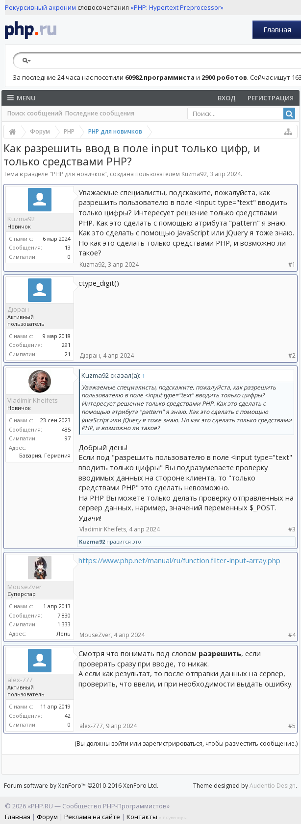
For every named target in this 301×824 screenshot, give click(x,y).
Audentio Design (273, 785)
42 (68, 715)
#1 (292, 264)
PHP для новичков (78, 174)
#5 (292, 726)
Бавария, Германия (45, 455)
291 (66, 344)
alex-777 (19, 679)
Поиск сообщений (34, 113)
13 (68, 247)
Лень (63, 633)
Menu (21, 98)
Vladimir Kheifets (32, 400)
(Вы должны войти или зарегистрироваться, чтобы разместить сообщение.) (186, 743)
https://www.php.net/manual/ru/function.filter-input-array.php (179, 560)
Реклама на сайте (92, 816)
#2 (292, 355)
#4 (292, 635)
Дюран (18, 309)
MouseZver (24, 586)
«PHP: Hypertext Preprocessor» (177, 7)
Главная (277, 29)
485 (66, 429)
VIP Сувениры (173, 817)
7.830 (64, 615)
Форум (47, 816)
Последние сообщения (99, 113)
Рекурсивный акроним (40, 7)
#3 (292, 529)
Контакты (141, 816)
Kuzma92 (194, 174)
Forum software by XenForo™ (81, 785)
